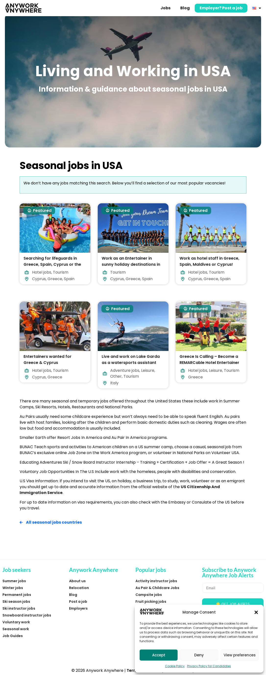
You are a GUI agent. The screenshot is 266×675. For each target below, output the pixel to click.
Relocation (79, 587)
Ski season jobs (16, 601)
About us (77, 581)
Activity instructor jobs (156, 581)
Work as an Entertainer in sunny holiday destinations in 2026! (131, 264)
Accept (158, 655)
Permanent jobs (16, 594)
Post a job (78, 601)
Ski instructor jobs (18, 608)
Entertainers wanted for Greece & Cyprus (48, 359)
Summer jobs (14, 581)
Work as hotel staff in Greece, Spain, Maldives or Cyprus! (209, 261)
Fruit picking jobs (150, 601)
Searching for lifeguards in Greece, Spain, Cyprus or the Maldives (52, 264)
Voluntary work (16, 622)
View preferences (240, 655)
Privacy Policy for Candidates (209, 666)
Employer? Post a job (221, 8)
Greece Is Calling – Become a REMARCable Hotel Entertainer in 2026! (209, 363)
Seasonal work (15, 629)
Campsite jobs (148, 594)
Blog (185, 8)
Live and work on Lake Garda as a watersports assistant (131, 359)
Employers (78, 608)
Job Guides (12, 635)
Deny (199, 655)
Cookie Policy (175, 666)
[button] (256, 612)
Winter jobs (12, 587)
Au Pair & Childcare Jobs (157, 587)
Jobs (165, 8)
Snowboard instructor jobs (26, 615)
